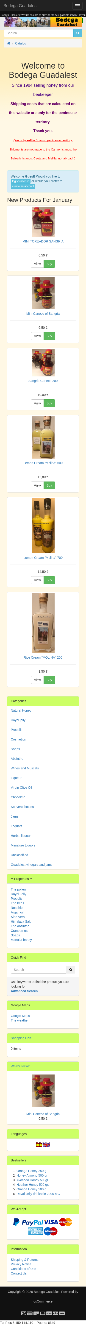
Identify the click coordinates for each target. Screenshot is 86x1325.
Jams (14, 816)
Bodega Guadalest (20, 5)
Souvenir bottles (22, 807)
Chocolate (18, 797)
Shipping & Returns (25, 1259)
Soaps (15, 749)
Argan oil (17, 912)
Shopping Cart (21, 1038)
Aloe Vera (18, 917)
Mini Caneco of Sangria (43, 1114)
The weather (20, 1020)
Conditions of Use (23, 1269)
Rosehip (16, 908)
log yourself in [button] (20, 181)
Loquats (16, 826)
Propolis (16, 730)
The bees (17, 903)
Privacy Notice (21, 1264)
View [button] (37, 264)
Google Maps (20, 1016)
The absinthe (20, 926)
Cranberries (19, 931)
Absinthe (17, 758)
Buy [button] (49, 264)
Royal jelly (18, 720)
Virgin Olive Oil (21, 787)
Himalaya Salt (21, 921)
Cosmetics (18, 739)
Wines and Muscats (25, 768)
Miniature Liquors (23, 845)
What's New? (20, 1066)
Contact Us (19, 1273)
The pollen (18, 889)
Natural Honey (21, 710)
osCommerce (43, 1301)
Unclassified (19, 855)
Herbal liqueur (21, 836)
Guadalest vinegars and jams (31, 864)
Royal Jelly (18, 894)
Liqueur (16, 778)
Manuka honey (21, 940)
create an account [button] (23, 186)
